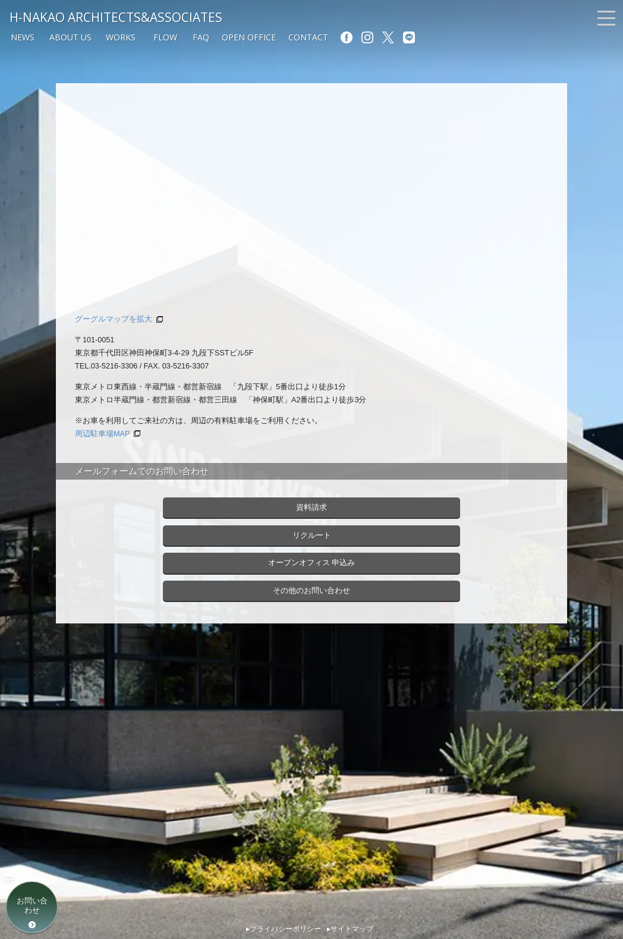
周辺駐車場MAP (102, 434)
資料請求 (311, 507)
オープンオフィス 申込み (311, 563)
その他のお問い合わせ (311, 591)
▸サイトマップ (350, 929)
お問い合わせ (32, 905)
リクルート (311, 535)
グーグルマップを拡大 (113, 319)
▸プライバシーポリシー (283, 929)
